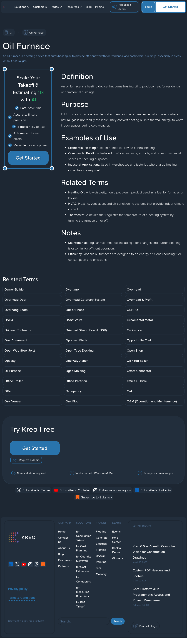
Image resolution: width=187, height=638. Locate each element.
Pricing (99, 7)
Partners (63, 566)
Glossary (117, 558)
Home (62, 531)
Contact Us (63, 540)
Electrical (102, 544)
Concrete (102, 538)
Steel (99, 568)
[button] (22, 7)
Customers (40, 7)
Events (116, 531)
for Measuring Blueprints (82, 592)
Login (148, 7)
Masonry (101, 574)
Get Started (170, 6)
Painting (101, 562)
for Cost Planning (81, 548)
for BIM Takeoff (80, 604)
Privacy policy (18, 588)
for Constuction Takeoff (83, 535)
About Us (64, 548)
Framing (101, 550)
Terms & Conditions (21, 597)
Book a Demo (116, 550)
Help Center (116, 540)
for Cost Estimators (82, 569)
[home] (5, 7)
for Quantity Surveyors (83, 558)
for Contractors (83, 579)
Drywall (100, 556)
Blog (89, 7)
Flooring (101, 531)
